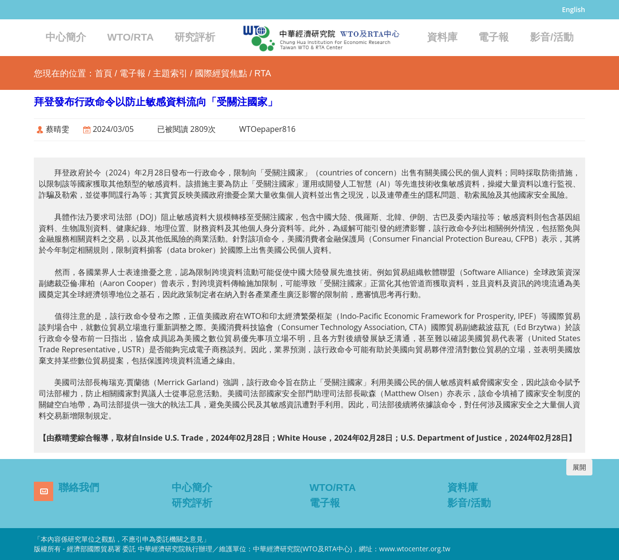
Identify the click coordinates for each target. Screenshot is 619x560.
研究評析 (195, 37)
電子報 (493, 37)
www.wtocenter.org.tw (414, 548)
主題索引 (170, 73)
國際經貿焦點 (221, 73)
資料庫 (442, 37)
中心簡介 (65, 37)
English (573, 9)
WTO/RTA (130, 37)
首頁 (103, 73)
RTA (262, 73)
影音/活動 (552, 37)
